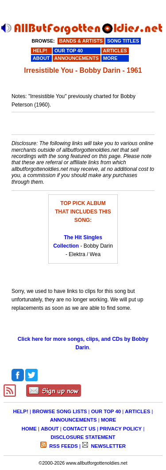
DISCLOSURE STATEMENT (83, 437)
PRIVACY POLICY (121, 428)
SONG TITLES (123, 40)
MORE (108, 420)
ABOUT (50, 428)
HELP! (20, 411)
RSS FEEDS (63, 446)
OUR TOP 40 (106, 411)
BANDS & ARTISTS (81, 40)
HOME (29, 428)
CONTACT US (79, 428)
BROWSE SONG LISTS (59, 411)
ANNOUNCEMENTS (73, 420)
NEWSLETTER (107, 446)
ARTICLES (137, 411)
